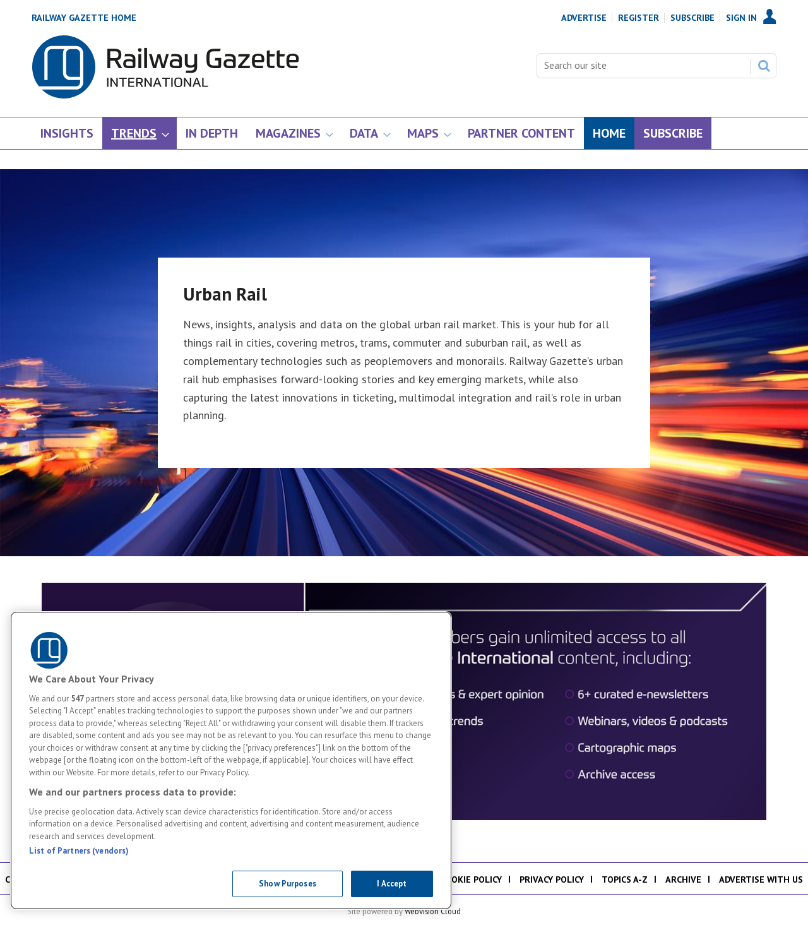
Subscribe (692, 18)
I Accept (392, 883)
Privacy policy (552, 879)
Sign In (741, 18)
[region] (231, 760)
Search (764, 66)
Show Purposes (287, 883)
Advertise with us (761, 879)
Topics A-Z (625, 879)
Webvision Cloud (433, 911)
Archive (683, 879)
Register (638, 18)
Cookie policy (471, 879)
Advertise (584, 18)
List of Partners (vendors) (79, 850)
